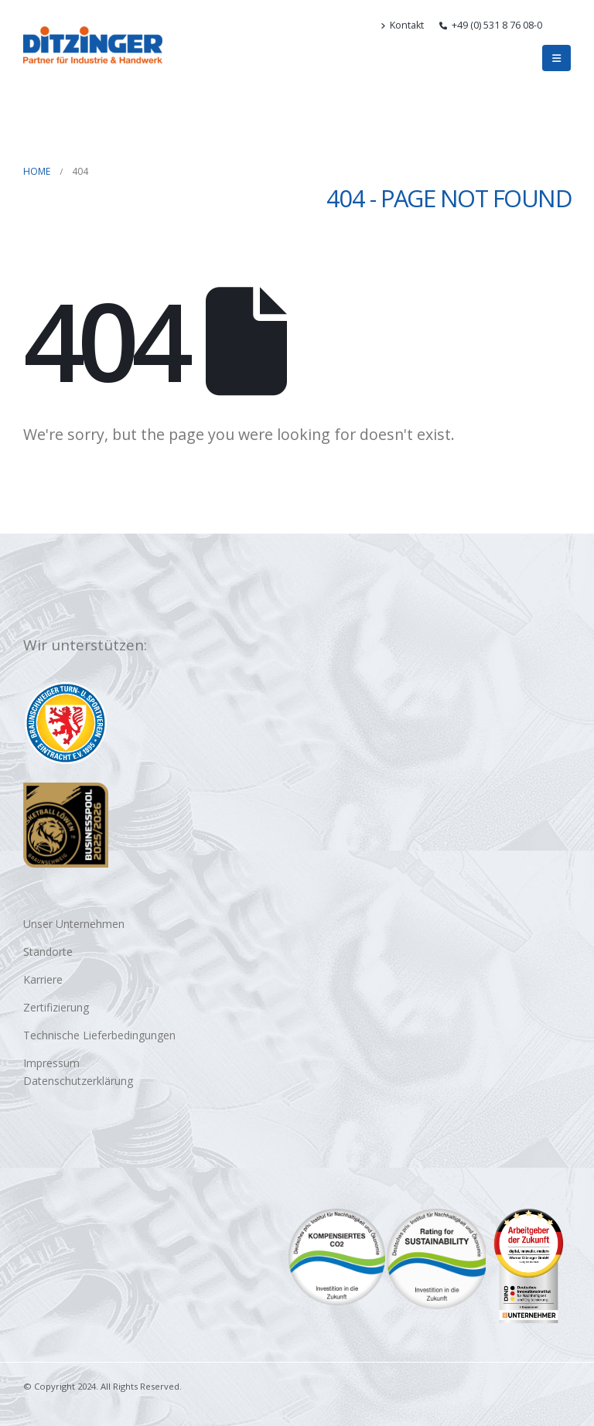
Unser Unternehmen (74, 923)
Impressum (51, 1063)
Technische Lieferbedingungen (99, 1035)
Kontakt (402, 25)
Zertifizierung (56, 1007)
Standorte (48, 951)
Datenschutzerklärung (78, 1080)
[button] (564, 25)
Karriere (43, 979)
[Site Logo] (92, 44)
